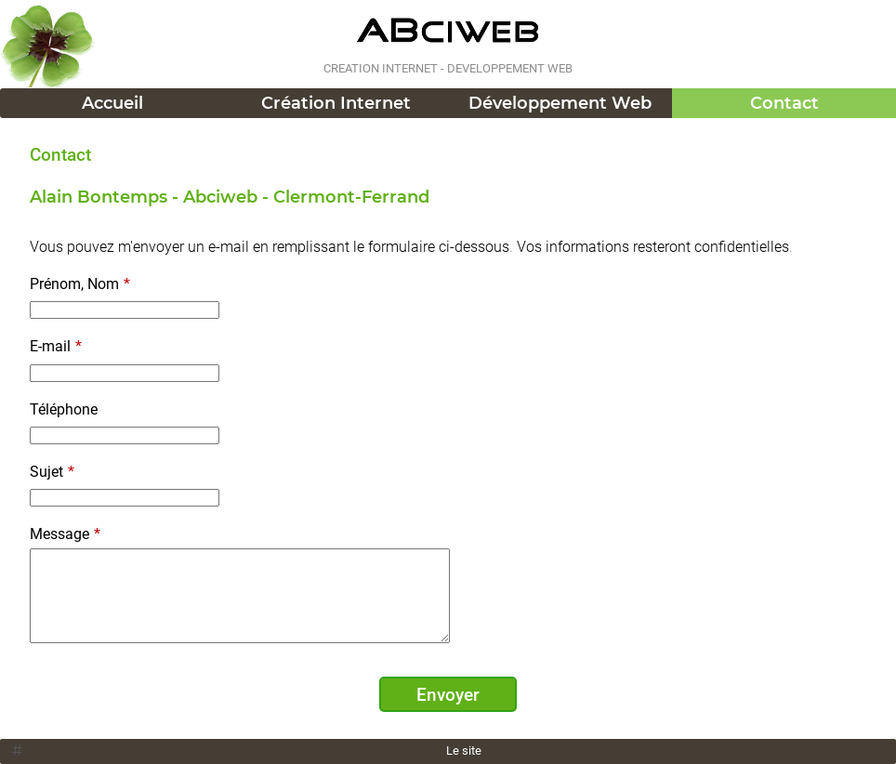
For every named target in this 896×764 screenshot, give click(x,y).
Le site (463, 750)
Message (65, 534)
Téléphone (64, 409)
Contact (784, 103)
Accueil (112, 103)
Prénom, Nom (80, 284)
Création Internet (336, 103)
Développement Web (560, 103)
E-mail (56, 346)
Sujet (52, 472)
